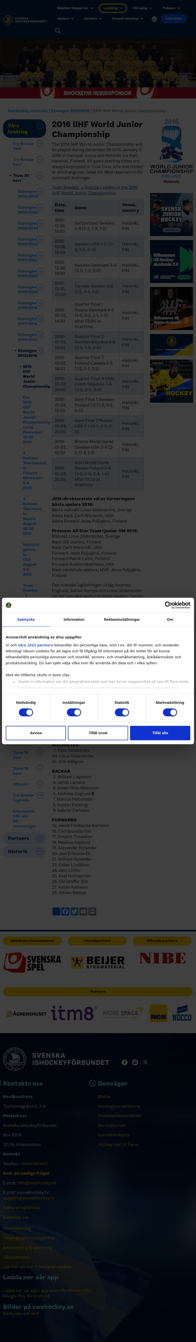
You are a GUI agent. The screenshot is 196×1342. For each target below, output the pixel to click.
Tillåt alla (160, 733)
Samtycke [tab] (26, 619)
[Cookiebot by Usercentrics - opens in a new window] (168, 605)
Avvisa (36, 733)
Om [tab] (170, 619)
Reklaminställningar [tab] (122, 619)
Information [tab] (74, 619)
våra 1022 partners (35, 645)
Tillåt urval (98, 733)
